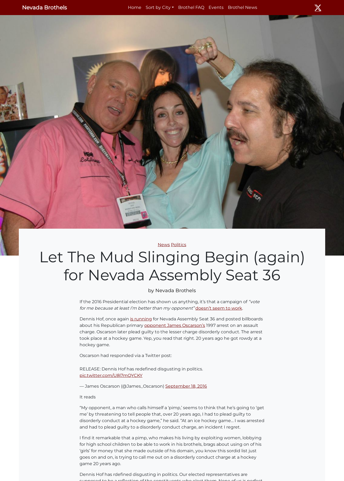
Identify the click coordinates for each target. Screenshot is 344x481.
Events (216, 7)
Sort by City (158, 7)
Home (134, 7)
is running (141, 318)
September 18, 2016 (186, 386)
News (164, 244)
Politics (178, 244)
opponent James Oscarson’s (174, 325)
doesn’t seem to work (218, 308)
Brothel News (242, 7)
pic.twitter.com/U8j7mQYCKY (111, 375)
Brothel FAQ (191, 7)
